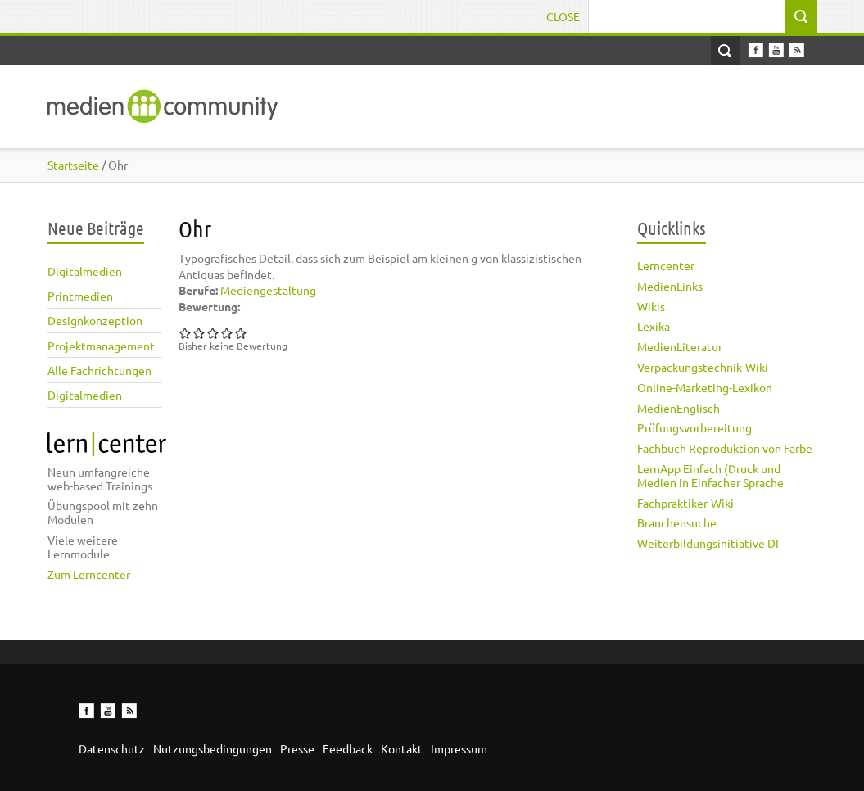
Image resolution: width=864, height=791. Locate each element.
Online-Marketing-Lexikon (704, 387)
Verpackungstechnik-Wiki (702, 366)
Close (563, 16)
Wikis (651, 306)
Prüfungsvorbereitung (694, 427)
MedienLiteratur (679, 346)
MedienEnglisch (678, 407)
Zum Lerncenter (88, 574)
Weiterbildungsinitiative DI (708, 543)
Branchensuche (677, 522)
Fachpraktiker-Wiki (685, 502)
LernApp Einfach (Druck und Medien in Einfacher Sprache (710, 475)
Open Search (725, 50)
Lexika (653, 326)
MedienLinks (670, 285)
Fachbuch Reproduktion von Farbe (724, 448)
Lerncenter (665, 265)
